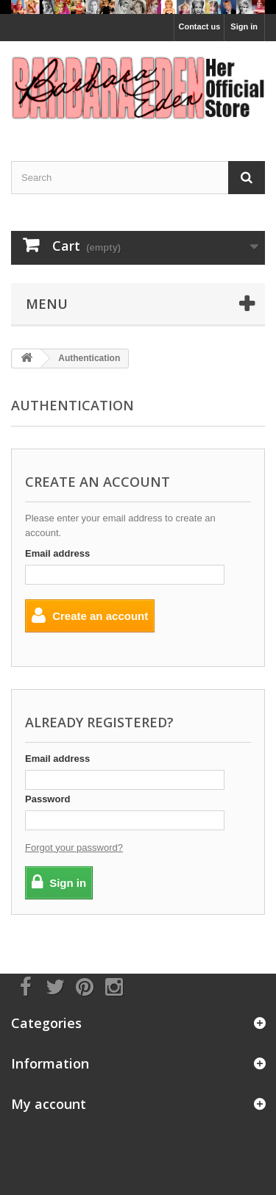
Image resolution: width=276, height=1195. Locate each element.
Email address (57, 553)
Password (47, 799)
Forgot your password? (74, 847)
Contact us (199, 26)
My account (48, 1104)
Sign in (244, 26)
